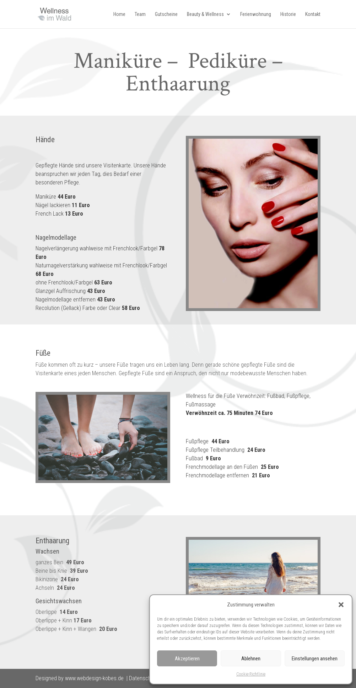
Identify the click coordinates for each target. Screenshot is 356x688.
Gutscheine (166, 14)
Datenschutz (143, 678)
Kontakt (312, 14)
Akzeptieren (187, 658)
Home (119, 14)
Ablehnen (250, 658)
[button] (341, 604)
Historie (288, 14)
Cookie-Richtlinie (250, 674)
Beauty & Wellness (205, 14)
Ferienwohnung (255, 14)
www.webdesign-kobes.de (94, 678)
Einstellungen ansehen (315, 658)
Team (140, 14)
